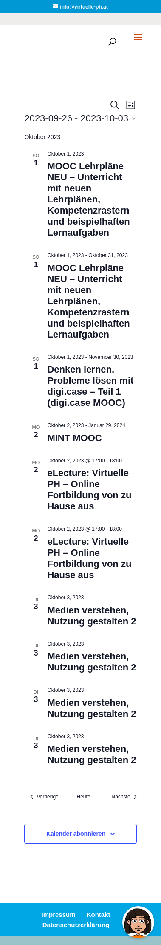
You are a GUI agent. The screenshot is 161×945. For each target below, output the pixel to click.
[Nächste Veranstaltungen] (124, 797)
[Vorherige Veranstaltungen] (44, 797)
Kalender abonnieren (75, 833)
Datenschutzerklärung (76, 924)
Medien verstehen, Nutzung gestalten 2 (91, 616)
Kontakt (98, 914)
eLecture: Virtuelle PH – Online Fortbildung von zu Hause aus (89, 490)
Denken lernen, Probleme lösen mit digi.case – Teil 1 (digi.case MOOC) (90, 386)
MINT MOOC (74, 438)
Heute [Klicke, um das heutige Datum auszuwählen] (83, 797)
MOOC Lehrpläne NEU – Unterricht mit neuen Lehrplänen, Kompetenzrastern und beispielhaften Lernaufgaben (88, 199)
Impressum (58, 914)
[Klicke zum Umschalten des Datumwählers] (80, 118)
